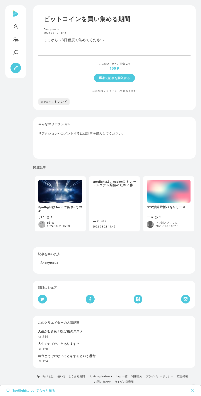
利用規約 (136, 376)
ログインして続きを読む (121, 91)
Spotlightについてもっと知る (33, 390)
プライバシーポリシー (160, 376)
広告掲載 (182, 376)
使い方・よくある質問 (71, 376)
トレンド (54, 101)
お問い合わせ (102, 381)
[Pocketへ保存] (185, 299)
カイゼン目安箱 (124, 381)
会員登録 (97, 91)
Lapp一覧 (122, 376)
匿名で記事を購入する (114, 78)
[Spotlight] (15, 17)
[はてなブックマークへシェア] (138, 299)
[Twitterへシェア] (42, 299)
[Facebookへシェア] (90, 299)
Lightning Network (100, 376)
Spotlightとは (45, 376)
